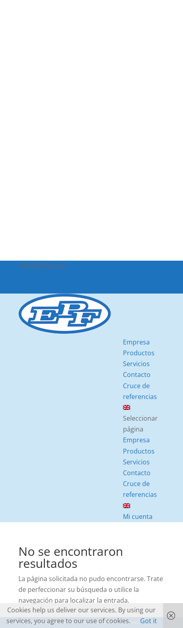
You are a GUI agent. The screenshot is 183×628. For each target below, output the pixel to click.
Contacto (137, 374)
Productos (139, 352)
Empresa (136, 342)
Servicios (136, 363)
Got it (148, 620)
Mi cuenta (33, 276)
